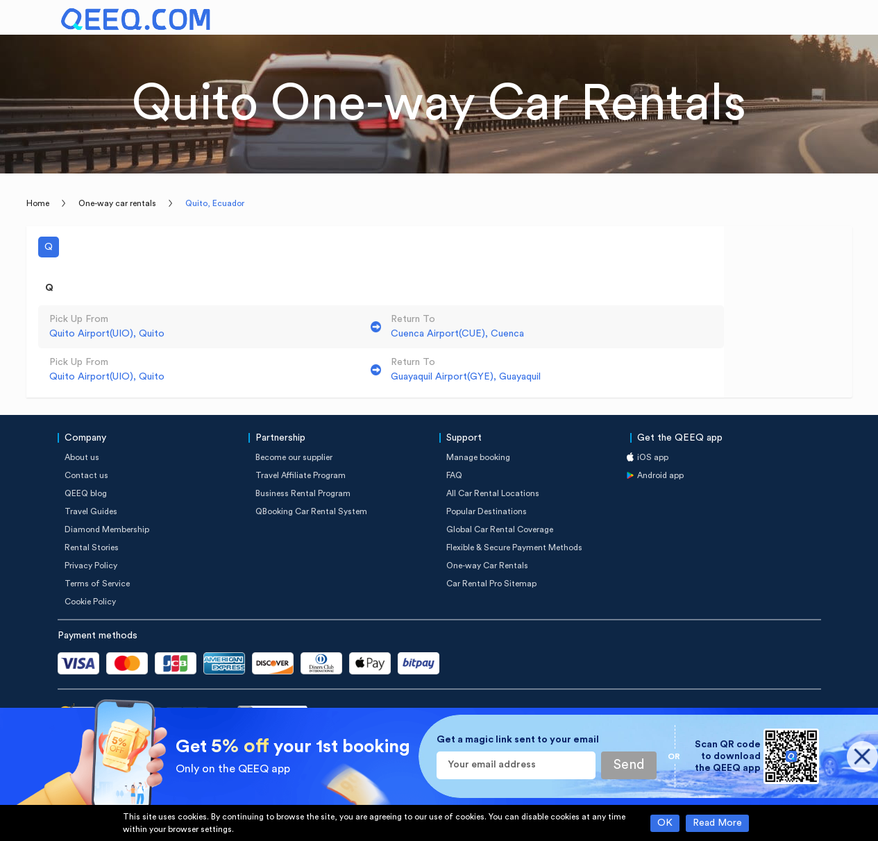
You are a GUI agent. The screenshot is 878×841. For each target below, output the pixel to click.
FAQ (454, 475)
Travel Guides (91, 511)
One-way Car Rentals (487, 565)
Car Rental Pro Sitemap (491, 583)
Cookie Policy (90, 601)
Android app (660, 475)
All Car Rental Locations (492, 493)
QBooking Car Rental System (311, 511)
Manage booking (478, 457)
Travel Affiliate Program (300, 475)
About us (82, 457)
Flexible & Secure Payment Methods (514, 547)
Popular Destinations (486, 511)
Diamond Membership (107, 529)
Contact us (86, 475)
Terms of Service (97, 583)
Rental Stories (92, 547)
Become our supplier (293, 457)
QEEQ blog (86, 493)
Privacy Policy (91, 565)
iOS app (652, 457)
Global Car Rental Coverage (499, 529)
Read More (717, 823)
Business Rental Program (303, 493)
